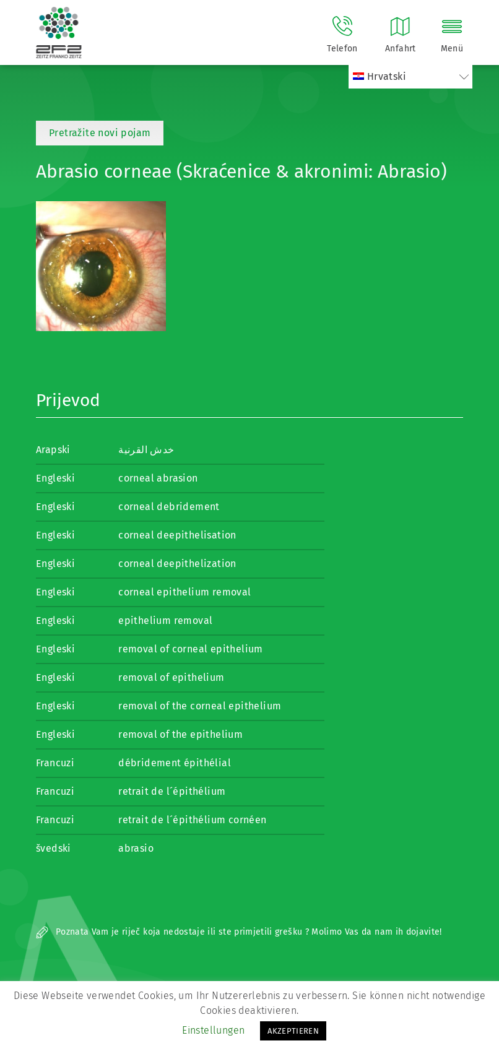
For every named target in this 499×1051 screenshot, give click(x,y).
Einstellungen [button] (213, 1030)
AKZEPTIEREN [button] (293, 1031)
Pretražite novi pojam (99, 133)
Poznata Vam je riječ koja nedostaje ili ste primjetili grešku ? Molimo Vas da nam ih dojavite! (239, 932)
